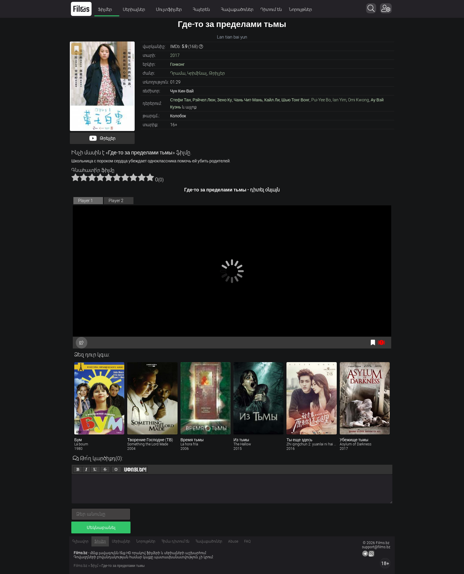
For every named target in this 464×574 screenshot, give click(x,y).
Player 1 (85, 200)
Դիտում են (271, 9)
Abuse (233, 541)
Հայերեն (203, 9)
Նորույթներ (300, 9)
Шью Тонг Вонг (295, 99)
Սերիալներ (136, 9)
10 (150, 177)
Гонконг (177, 64)
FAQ (247, 541)
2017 (175, 55)
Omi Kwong (358, 99)
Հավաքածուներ (237, 9)
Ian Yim (339, 99)
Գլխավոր (80, 541)
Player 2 (116, 200)
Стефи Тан (180, 99)
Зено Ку (224, 99)
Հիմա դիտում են (175, 541)
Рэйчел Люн (204, 99)
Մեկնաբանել (101, 527)
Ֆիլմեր (107, 9)
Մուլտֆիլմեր (171, 9)
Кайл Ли (272, 99)
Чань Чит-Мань (248, 99)
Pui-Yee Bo (321, 99)
